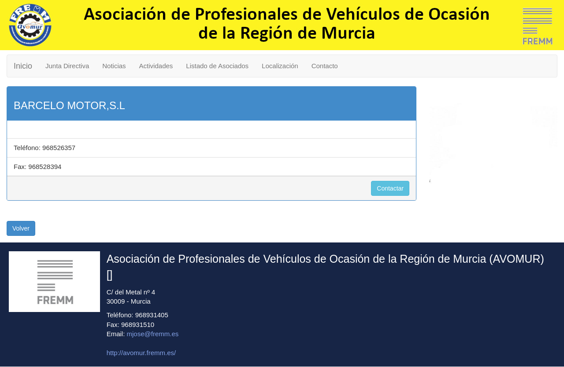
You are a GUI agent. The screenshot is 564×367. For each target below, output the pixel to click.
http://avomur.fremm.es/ (141, 352)
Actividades (156, 66)
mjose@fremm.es (153, 334)
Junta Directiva (67, 66)
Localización (280, 66)
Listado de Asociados (217, 66)
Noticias (114, 66)
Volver (21, 228)
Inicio (23, 66)
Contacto (325, 66)
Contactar (390, 188)
